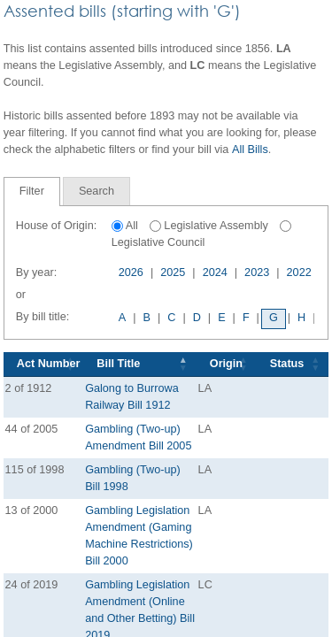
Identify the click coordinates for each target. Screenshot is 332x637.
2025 (172, 272)
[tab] (32, 191)
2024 (215, 272)
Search (96, 191)
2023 (256, 272)
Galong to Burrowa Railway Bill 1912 (132, 396)
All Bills (250, 149)
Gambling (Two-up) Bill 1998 (133, 478)
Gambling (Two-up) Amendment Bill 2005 (138, 437)
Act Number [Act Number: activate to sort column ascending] (49, 363)
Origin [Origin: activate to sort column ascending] (226, 363)
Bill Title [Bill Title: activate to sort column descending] (118, 363)
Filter (31, 191)
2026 (131, 272)
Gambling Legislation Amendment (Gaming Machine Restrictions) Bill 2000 (139, 535)
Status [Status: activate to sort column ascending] (287, 363)
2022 (299, 272)
